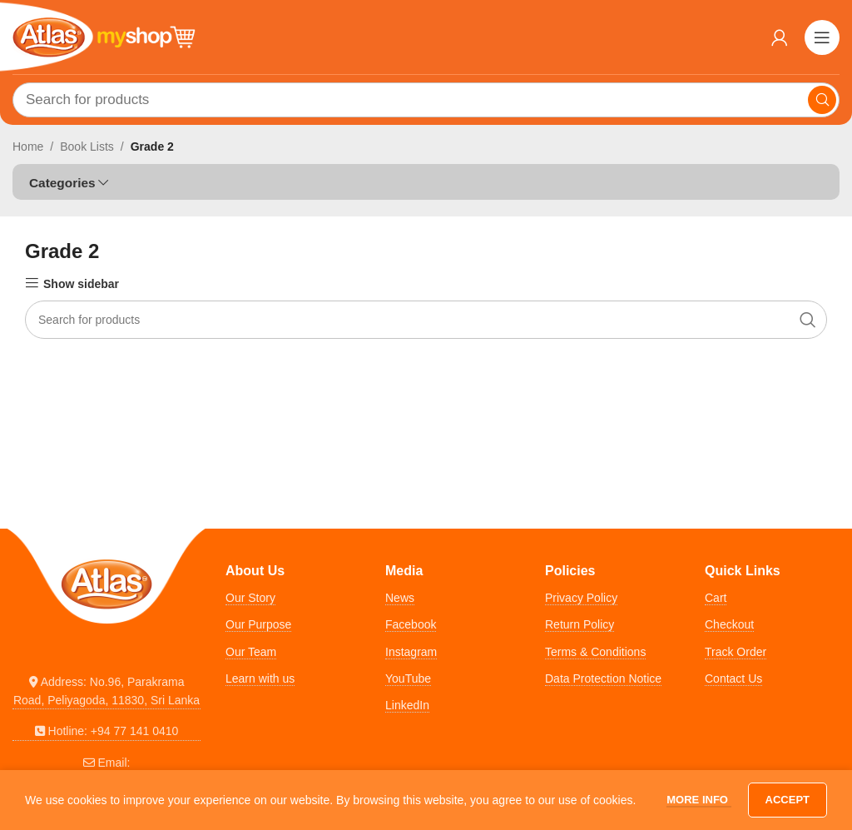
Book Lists (87, 146)
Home (27, 146)
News (399, 597)
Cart (715, 597)
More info (698, 799)
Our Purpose (258, 624)
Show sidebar (81, 284)
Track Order (735, 652)
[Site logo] (104, 35)
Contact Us (733, 678)
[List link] (106, 691)
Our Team (250, 652)
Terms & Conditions (595, 652)
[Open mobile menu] (822, 37)
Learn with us (260, 678)
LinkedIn (407, 705)
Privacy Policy (581, 597)
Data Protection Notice (603, 678)
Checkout (729, 624)
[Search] (426, 99)
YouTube (408, 678)
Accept (787, 799)
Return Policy (579, 624)
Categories (62, 182)
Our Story (250, 597)
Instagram (411, 652)
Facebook (410, 624)
